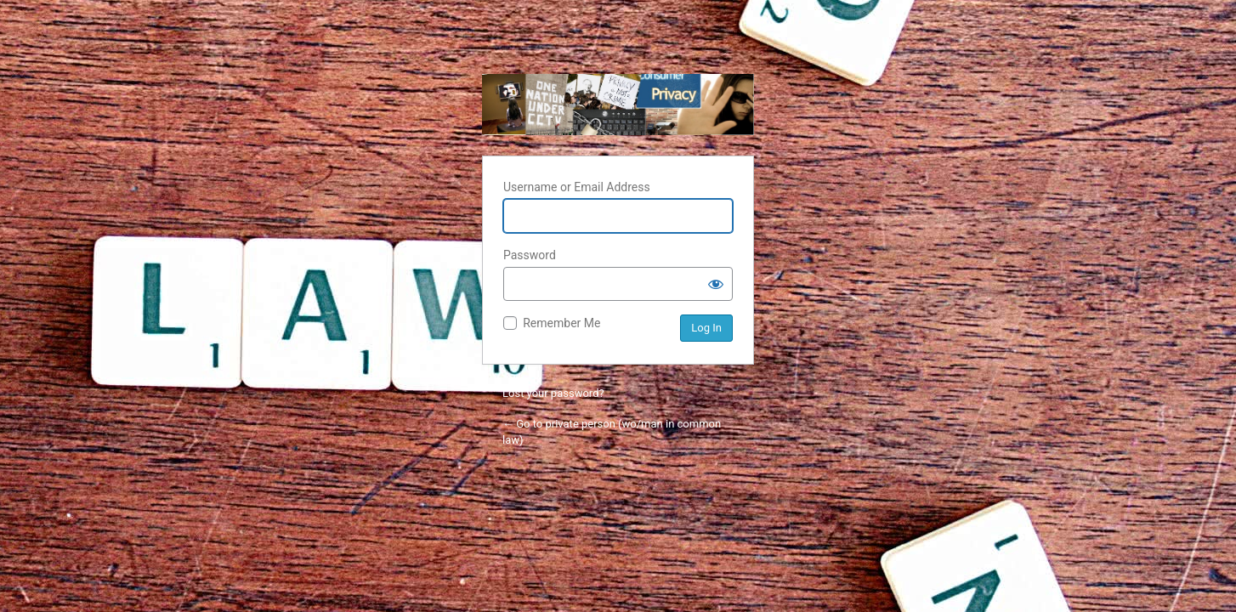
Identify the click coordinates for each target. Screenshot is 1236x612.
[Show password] (716, 284)
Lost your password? (553, 393)
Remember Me (561, 323)
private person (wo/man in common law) (618, 104)
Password (529, 255)
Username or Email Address (576, 187)
